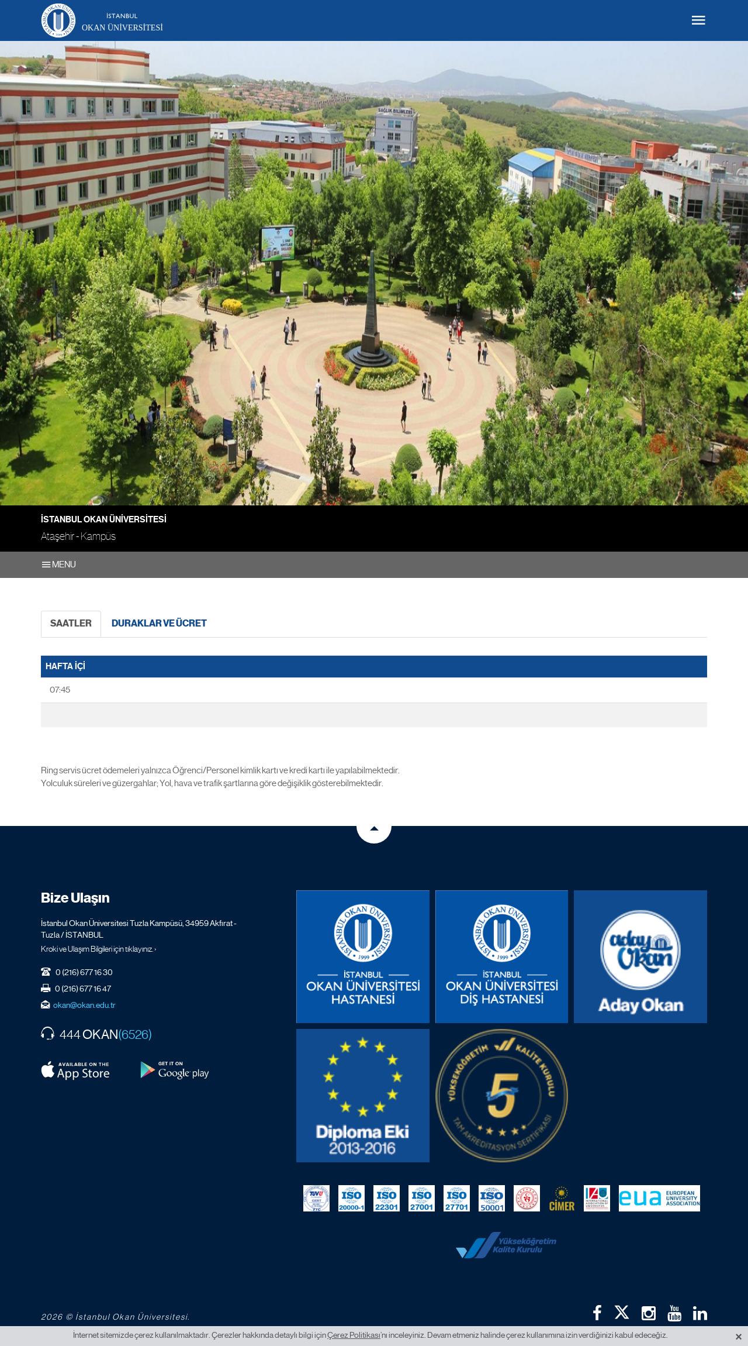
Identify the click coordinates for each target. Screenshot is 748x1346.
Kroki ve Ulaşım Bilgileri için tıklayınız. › (99, 948)
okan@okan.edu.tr (84, 1005)
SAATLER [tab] (71, 623)
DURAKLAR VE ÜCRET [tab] (159, 623)
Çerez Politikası (353, 1335)
